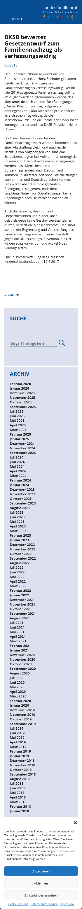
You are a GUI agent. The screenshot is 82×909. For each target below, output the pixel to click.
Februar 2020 (20, 701)
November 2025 (22, 397)
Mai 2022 (17, 576)
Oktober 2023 (21, 498)
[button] (75, 823)
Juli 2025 (16, 411)
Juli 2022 (16, 567)
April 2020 (18, 691)
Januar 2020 (19, 705)
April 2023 (18, 526)
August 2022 (20, 563)
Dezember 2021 (22, 599)
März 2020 (18, 696)
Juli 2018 (16, 783)
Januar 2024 (19, 485)
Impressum (67, 904)
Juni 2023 (17, 517)
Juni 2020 (17, 682)
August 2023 (20, 508)
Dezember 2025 (22, 393)
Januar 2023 (19, 540)
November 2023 (22, 494)
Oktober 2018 (21, 769)
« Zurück (11, 295)
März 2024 (18, 475)
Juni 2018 (17, 788)
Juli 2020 (16, 678)
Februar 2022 (20, 590)
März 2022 (18, 586)
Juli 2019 (16, 728)
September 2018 (23, 774)
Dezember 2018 (22, 760)
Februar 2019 (20, 751)
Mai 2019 (17, 737)
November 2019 (22, 714)
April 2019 (18, 742)
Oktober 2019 (21, 719)
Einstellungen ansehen (41, 895)
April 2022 (18, 581)
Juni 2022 (17, 572)
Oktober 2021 (21, 609)
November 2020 (22, 659)
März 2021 (18, 641)
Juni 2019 (17, 733)
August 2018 (20, 779)
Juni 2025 (17, 416)
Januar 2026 (19, 388)
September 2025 (23, 407)
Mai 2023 (17, 521)
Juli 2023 (16, 512)
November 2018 (22, 765)
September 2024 (23, 452)
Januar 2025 (19, 439)
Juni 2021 (17, 627)
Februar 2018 (20, 806)
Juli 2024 (16, 457)
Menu (16, 19)
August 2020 (20, 673)
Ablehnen (41, 883)
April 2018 (18, 797)
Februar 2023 (20, 535)
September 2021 (23, 613)
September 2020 (23, 668)
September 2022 (23, 558)
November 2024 (22, 448)
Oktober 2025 (21, 402)
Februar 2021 (20, 645)
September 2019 (23, 724)
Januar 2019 (19, 756)
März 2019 (18, 746)
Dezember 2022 (22, 544)
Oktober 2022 (21, 554)
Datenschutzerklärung (44, 904)
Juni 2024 (17, 462)
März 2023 (18, 531)
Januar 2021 (19, 650)
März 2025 (18, 429)
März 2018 (18, 802)
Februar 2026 (20, 384)
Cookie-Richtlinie (18, 904)
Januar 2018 (19, 811)
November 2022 (22, 549)
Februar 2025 (20, 434)
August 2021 (20, 618)
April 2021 (18, 636)
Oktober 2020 (21, 664)
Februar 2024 (20, 480)
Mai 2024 (17, 466)
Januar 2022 (19, 595)
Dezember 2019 (22, 710)
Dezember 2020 (22, 655)
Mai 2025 (17, 420)
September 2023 (23, 503)
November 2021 (22, 604)
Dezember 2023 (22, 489)
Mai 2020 (17, 687)
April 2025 (18, 425)
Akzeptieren (41, 871)
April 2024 (18, 471)
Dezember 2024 (22, 443)
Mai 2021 (17, 632)
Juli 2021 (16, 622)
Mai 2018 (17, 792)
